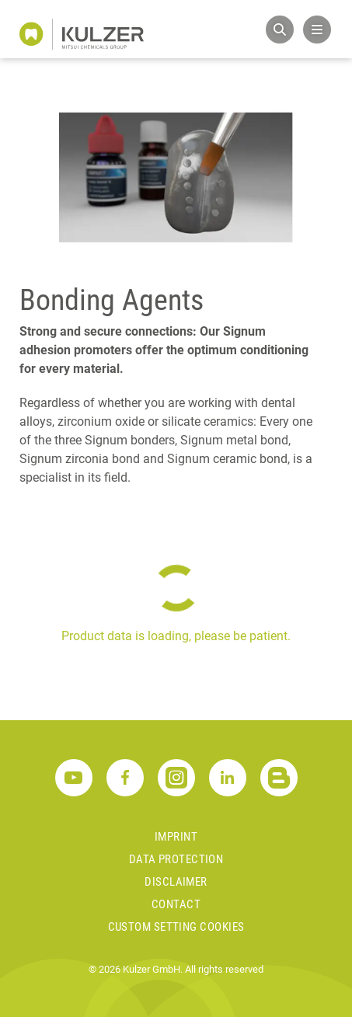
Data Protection (176, 859)
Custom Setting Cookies (176, 927)
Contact (176, 904)
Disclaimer (176, 882)
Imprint (176, 837)
